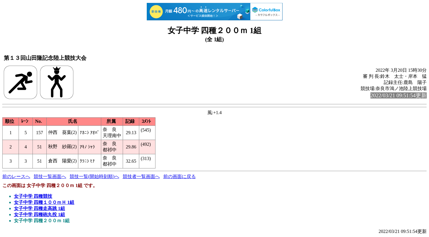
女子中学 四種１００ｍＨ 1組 (44, 202)
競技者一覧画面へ (141, 176)
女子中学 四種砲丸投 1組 (39, 214)
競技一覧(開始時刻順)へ (94, 176)
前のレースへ (16, 176)
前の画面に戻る (179, 176)
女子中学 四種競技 (33, 196)
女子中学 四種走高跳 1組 (39, 208)
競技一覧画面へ (50, 176)
